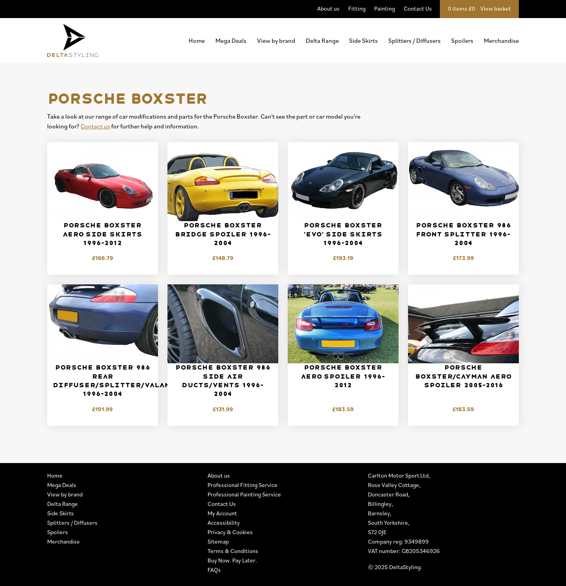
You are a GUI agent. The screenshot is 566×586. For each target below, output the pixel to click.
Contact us (95, 126)
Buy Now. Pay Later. (232, 560)
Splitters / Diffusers (414, 40)
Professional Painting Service (244, 494)
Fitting (357, 8)
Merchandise (501, 40)
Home (197, 40)
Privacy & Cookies (230, 532)
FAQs (214, 569)
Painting (384, 8)
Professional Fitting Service (242, 485)
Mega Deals (230, 40)
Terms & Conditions (233, 551)
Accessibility (224, 522)
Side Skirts (363, 40)
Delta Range (322, 40)
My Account (222, 513)
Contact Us (418, 8)
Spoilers (462, 40)
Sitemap (218, 541)
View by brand (276, 40)
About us (328, 8)
